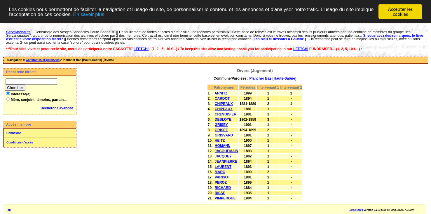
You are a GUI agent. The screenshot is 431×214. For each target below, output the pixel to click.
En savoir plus (88, 14)
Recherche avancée (57, 108)
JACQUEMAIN (226, 151)
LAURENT (223, 167)
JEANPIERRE (226, 161)
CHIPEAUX (224, 104)
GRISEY (221, 125)
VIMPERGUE (225, 198)
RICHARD (223, 188)
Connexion (14, 133)
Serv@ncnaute (18, 32)
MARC (220, 172)
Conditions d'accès (19, 142)
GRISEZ (221, 130)
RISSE (220, 193)
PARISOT (222, 177)
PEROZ (221, 182)
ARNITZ (220, 93)
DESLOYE (223, 119)
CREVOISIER (225, 114)
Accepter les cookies (400, 11)
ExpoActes (356, 209)
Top (8, 209)
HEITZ (220, 140)
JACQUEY (223, 156)
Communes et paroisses (43, 60)
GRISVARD (224, 135)
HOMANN (223, 146)
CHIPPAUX (224, 109)
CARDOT (222, 99)
